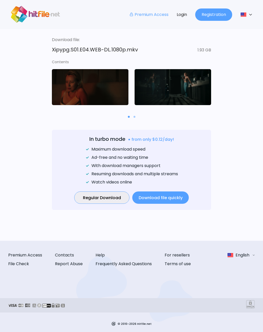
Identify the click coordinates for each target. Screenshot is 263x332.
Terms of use (178, 264)
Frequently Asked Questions (124, 264)
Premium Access (148, 14)
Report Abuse (69, 264)
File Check (18, 264)
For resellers (177, 255)
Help (100, 255)
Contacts (64, 255)
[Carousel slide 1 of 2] (129, 116)
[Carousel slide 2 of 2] (134, 116)
